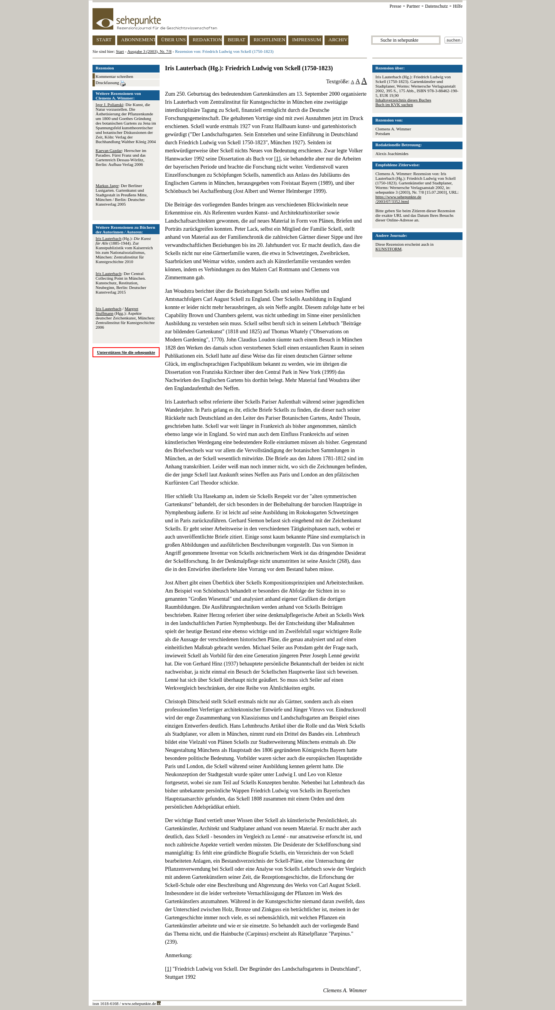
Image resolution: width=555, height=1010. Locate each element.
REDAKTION (207, 39)
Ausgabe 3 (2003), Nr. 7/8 (149, 51)
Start (120, 51)
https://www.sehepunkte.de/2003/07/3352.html (398, 199)
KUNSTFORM (388, 249)
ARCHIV (338, 39)
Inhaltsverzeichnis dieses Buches (403, 100)
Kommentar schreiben (114, 76)
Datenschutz (436, 6)
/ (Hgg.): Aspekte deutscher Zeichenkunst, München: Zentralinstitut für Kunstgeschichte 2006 (125, 317)
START (103, 39)
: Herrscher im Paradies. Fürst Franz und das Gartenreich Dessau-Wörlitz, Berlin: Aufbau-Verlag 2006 (121, 157)
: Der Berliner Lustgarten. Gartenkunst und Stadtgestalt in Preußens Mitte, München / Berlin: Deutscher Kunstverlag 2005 (122, 194)
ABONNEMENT (138, 39)
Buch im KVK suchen (394, 104)
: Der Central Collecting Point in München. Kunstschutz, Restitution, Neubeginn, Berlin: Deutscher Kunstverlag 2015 (121, 282)
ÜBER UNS (173, 39)
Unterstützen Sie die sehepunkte (126, 352)
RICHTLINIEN (269, 39)
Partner (413, 6)
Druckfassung (111, 83)
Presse (396, 6)
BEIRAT (237, 39)
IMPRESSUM (306, 39)
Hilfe (457, 6)
